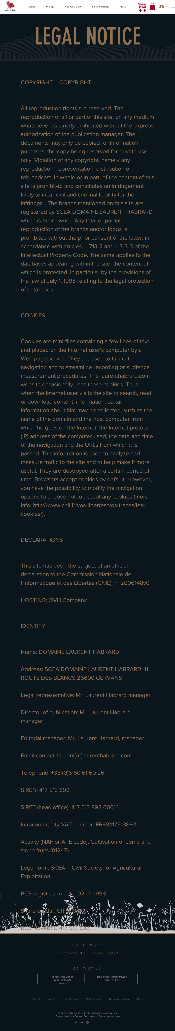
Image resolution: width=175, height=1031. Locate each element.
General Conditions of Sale (88, 1016)
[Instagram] (87, 1022)
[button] (152, 6)
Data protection (64, 1016)
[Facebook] (75, 1022)
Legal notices (112, 1016)
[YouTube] (81, 1022)
